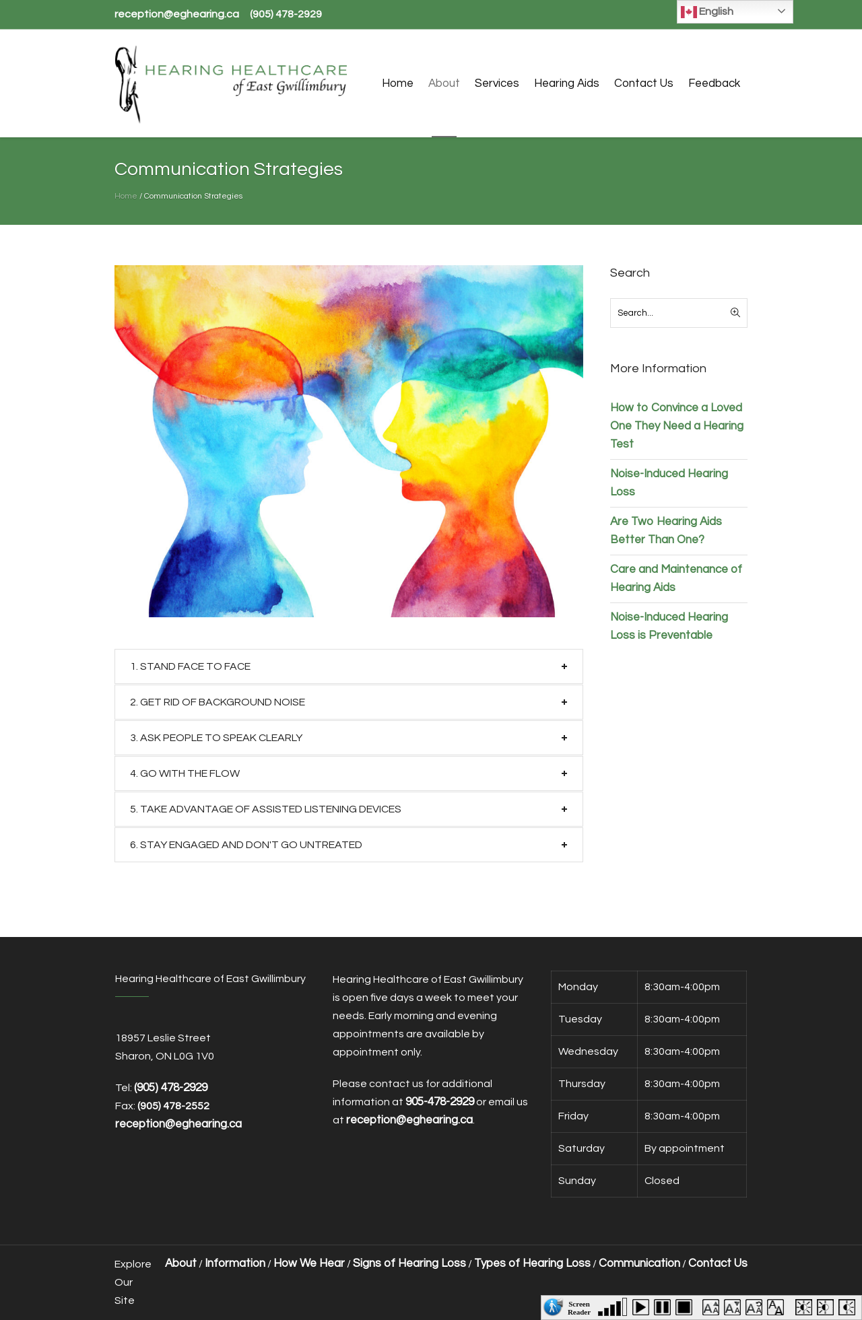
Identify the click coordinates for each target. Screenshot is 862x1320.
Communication (639, 1263)
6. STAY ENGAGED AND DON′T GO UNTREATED (246, 844)
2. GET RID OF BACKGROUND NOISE (217, 702)
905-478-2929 (439, 1102)
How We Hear (309, 1263)
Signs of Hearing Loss (409, 1263)
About (181, 1263)
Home (125, 196)
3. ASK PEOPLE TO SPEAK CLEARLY (216, 737)
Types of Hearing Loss (532, 1263)
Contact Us (718, 1263)
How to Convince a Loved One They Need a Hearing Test (676, 426)
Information (235, 1263)
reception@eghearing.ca (176, 14)
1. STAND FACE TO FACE (190, 666)
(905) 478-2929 (286, 14)
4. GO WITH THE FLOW (185, 773)
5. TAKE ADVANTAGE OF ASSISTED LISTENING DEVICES (265, 809)
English (707, 12)
